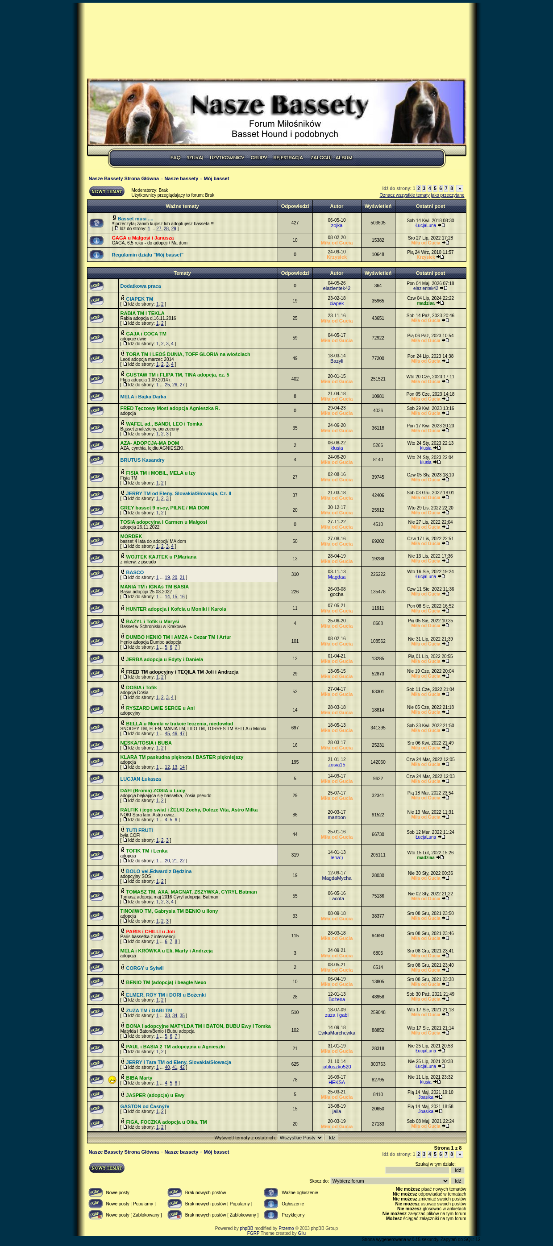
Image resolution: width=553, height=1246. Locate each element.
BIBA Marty (139, 1077)
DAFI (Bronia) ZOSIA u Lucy (153, 790)
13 (174, 767)
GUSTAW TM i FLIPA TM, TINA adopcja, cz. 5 (177, 374)
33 (167, 1015)
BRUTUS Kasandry (143, 460)
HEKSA (336, 1082)
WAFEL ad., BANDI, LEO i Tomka (164, 423)
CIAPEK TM (140, 299)
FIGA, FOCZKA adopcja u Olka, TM (166, 1122)
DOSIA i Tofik (141, 687)
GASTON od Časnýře (145, 1106)
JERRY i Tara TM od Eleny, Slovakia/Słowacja (179, 1062)
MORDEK (131, 536)
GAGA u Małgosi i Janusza (143, 237)
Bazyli (336, 361)
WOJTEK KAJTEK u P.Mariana (161, 556)
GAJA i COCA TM (146, 333)
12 (167, 767)
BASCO (135, 572)
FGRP (253, 1233)
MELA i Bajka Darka (143, 396)
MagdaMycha (337, 878)
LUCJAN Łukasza (141, 779)
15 (174, 596)
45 (167, 733)
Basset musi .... (136, 218)
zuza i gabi (337, 1015)
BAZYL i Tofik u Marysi (152, 621)
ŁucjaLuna (426, 225)
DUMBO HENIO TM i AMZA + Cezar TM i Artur (179, 637)
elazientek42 (337, 288)
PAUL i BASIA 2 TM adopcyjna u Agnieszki (175, 1046)
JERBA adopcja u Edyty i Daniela (165, 659)
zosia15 (336, 764)
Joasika (425, 1097)
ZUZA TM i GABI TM (149, 1010)
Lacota (336, 898)
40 (167, 1067)
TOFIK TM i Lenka (147, 850)
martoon (336, 817)
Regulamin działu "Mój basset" (148, 254)
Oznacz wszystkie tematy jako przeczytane (421, 195)
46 (174, 733)
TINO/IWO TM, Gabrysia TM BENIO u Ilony (169, 911)
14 (167, 596)
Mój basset (216, 178)
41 (174, 1067)
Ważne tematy (182, 206)
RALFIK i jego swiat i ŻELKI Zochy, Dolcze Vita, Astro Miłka (189, 809)
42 (182, 1067)
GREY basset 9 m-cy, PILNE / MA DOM (165, 507)
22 (182, 860)
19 (167, 577)
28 (166, 228)
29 (173, 228)
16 (182, 596)
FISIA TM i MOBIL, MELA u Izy (161, 473)
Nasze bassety (181, 178)
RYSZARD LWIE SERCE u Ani (160, 708)
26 (174, 384)
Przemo (286, 1228)
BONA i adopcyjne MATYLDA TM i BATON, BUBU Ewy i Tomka (198, 1026)
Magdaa (337, 577)
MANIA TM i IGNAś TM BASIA (155, 586)
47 (182, 733)
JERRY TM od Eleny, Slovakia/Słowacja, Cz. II (179, 493)
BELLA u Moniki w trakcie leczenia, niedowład (179, 723)
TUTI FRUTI (139, 830)
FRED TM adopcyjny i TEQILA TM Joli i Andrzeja (182, 672)
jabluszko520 (336, 1066)
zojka (337, 225)
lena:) (337, 857)
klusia (336, 448)
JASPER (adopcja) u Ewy (155, 1095)
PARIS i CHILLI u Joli (150, 931)
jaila (337, 1111)
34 (174, 1015)
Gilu (302, 1233)
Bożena (336, 999)
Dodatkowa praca (141, 286)
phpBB (246, 1228)
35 (182, 1015)
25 (167, 384)
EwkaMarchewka (336, 1032)
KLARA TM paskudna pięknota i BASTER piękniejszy (182, 757)
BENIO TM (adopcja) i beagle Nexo (166, 982)
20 (174, 577)
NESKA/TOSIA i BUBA (146, 742)
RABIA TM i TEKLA (143, 313)
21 (182, 577)
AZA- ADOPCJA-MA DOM (150, 443)
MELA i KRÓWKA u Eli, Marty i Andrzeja (167, 950)
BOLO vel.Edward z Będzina (159, 871)
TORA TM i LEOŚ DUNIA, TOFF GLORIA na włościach (188, 354)
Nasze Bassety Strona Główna (124, 178)
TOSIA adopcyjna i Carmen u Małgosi (164, 522)
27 (158, 228)
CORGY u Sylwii (145, 968)
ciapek (337, 303)
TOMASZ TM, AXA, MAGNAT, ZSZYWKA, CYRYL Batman (191, 891)
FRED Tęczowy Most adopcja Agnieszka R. (170, 408)
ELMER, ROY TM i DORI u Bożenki (166, 995)
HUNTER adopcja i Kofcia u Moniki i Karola (176, 609)
